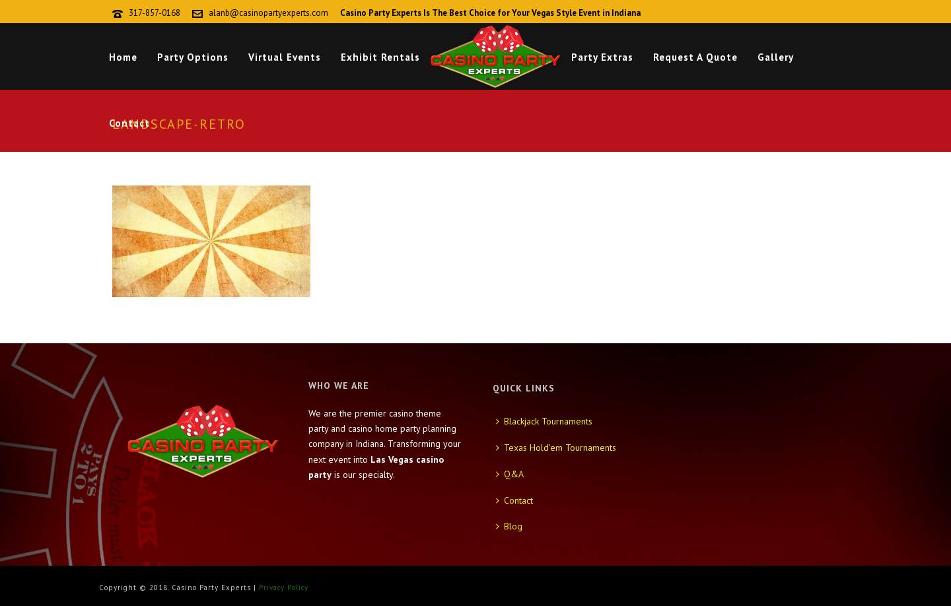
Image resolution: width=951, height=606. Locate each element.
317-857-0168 (154, 12)
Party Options (193, 57)
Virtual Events (284, 57)
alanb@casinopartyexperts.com (268, 12)
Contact (129, 123)
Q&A (510, 474)
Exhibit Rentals (380, 57)
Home (123, 57)
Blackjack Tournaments (544, 421)
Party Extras (602, 57)
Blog (509, 526)
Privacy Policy (283, 587)
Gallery (775, 57)
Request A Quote (695, 57)
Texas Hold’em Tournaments (556, 448)
